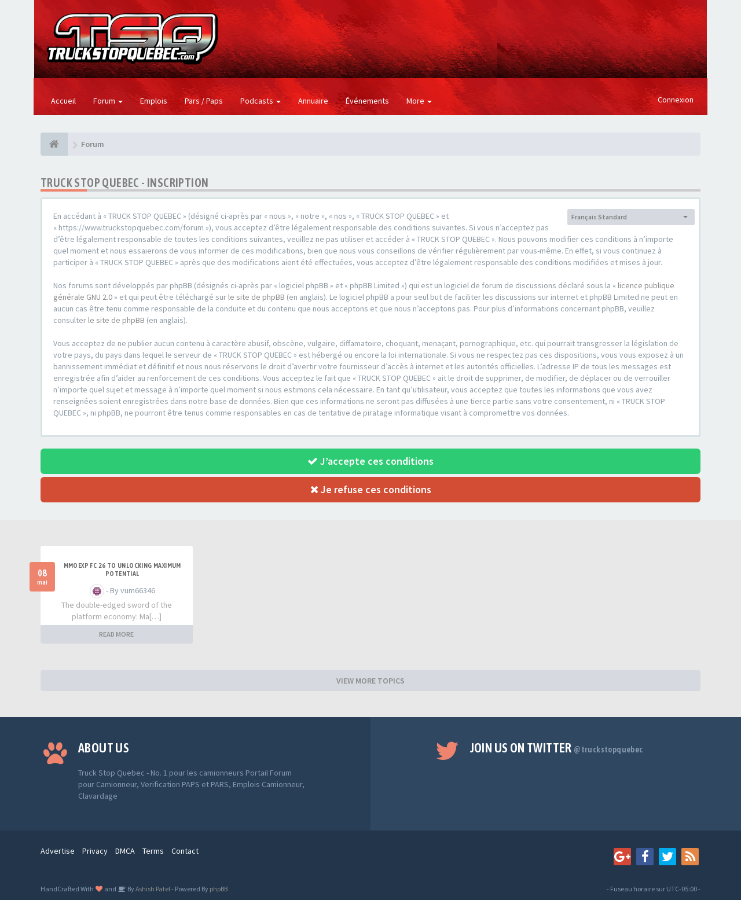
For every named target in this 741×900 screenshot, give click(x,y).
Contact (185, 851)
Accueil (63, 100)
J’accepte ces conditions (370, 461)
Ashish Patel (152, 888)
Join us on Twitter (556, 747)
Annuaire (313, 100)
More (419, 100)
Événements (367, 100)
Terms (153, 851)
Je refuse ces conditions (370, 489)
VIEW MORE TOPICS (370, 680)
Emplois (153, 100)
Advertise (58, 851)
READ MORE (116, 634)
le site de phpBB (256, 297)
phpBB (219, 888)
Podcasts (260, 100)
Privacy (95, 851)
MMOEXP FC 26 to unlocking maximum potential (122, 569)
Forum (108, 100)
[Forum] (54, 144)
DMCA (125, 851)
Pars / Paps (204, 100)
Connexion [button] (676, 99)
